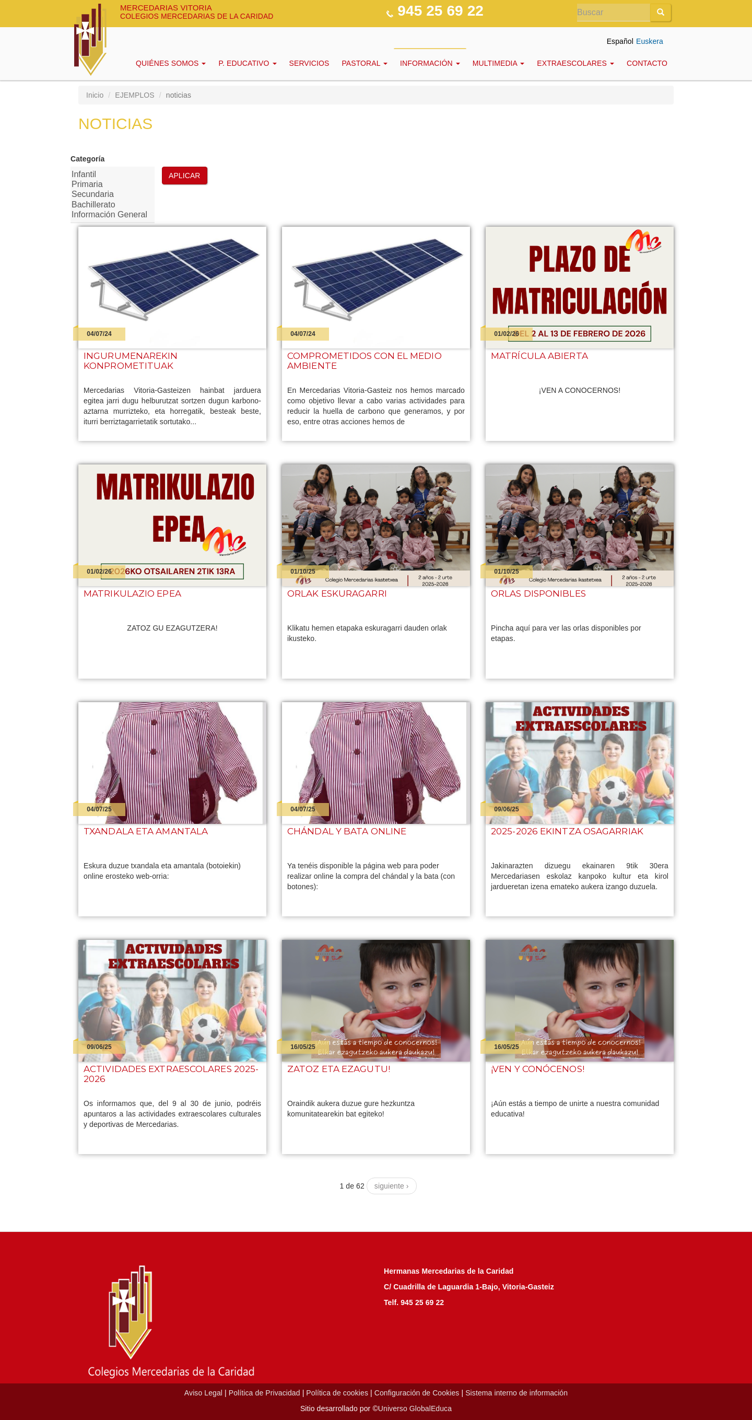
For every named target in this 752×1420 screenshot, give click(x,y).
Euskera (649, 41)
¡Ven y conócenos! (537, 1069)
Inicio (94, 95)
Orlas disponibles (538, 594)
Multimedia (499, 63)
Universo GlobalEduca (415, 1408)
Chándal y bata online (346, 831)
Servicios (309, 63)
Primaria (109, 185)
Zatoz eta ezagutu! (338, 1069)
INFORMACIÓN (430, 63)
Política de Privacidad (264, 1393)
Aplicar (185, 175)
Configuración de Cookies (417, 1393)
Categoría (87, 159)
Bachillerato (109, 205)
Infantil (109, 175)
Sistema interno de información (516, 1393)
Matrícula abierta (539, 356)
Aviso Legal (203, 1393)
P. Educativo (247, 63)
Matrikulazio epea (132, 594)
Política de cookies (337, 1393)
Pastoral (364, 63)
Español (620, 41)
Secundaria (109, 195)
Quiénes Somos (171, 63)
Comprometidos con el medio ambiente (364, 360)
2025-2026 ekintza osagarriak (567, 831)
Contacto (647, 63)
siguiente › (391, 1186)
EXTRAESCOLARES (575, 63)
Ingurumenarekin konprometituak (131, 360)
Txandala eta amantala (146, 831)
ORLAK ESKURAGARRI (337, 594)
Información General (109, 215)
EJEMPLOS (135, 95)
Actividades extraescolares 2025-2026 (171, 1074)
